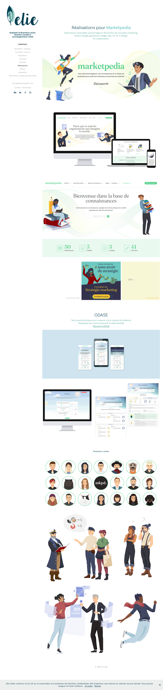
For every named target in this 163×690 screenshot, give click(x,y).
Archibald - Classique (22, 48)
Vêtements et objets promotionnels (22, 75)
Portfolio (22, 44)
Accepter (89, 686)
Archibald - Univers (22, 52)
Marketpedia (23, 65)
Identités (22, 62)
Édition (22, 69)
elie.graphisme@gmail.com (22, 83)
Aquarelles (22, 72)
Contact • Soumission (22, 87)
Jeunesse (22, 59)
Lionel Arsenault (100, 323)
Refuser (97, 686)
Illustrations (22, 55)
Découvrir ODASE (101, 326)
